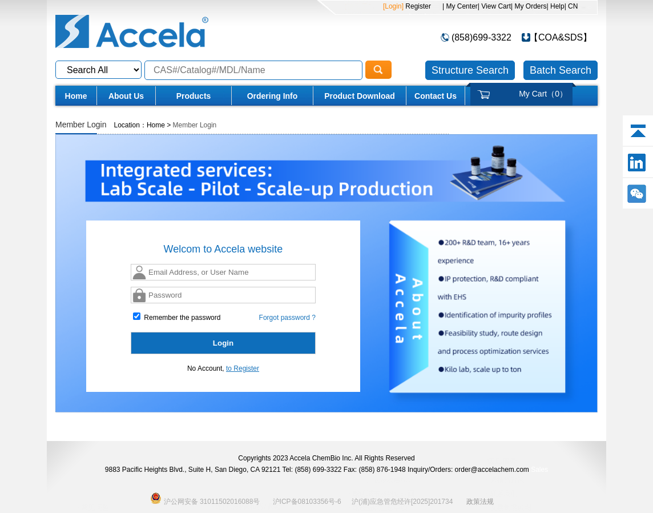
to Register (242, 368)
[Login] (393, 6)
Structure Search (470, 70)
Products (193, 96)
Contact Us (435, 96)
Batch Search (560, 70)
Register (417, 6)
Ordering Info (272, 96)
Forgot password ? (287, 318)
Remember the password (176, 317)
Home (76, 96)
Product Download (359, 96)
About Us (126, 96)
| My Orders (528, 6)
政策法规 (480, 502)
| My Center (460, 6)
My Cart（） (543, 93)
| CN (571, 6)
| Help (556, 6)
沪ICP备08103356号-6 (307, 502)
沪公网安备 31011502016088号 (205, 498)
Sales (539, 470)
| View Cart (494, 6)
